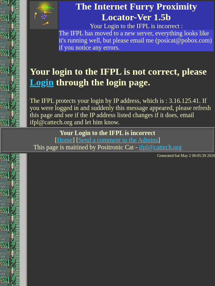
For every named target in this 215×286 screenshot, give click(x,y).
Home (64, 140)
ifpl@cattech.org (160, 147)
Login (42, 82)
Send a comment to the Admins (118, 140)
